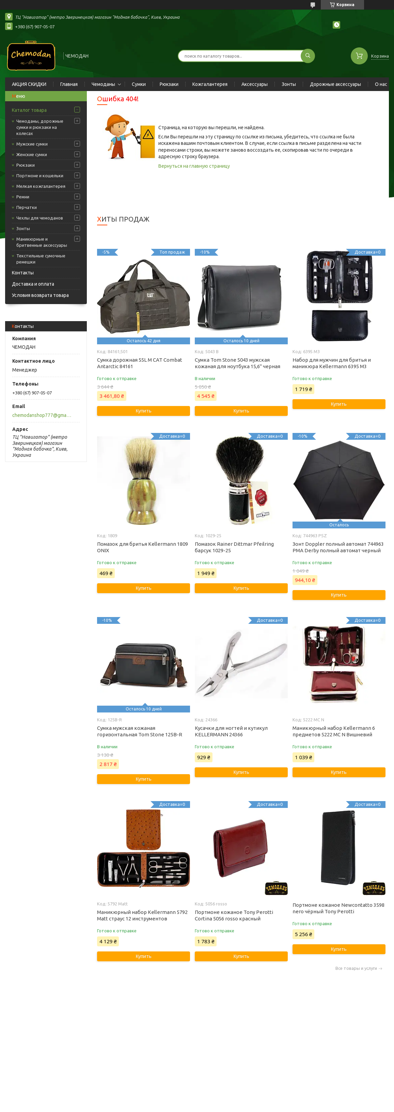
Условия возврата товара (40, 295)
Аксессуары (254, 84)
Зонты (289, 84)
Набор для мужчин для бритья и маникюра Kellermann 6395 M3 (332, 363)
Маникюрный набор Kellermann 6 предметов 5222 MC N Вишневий (334, 731)
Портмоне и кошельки (39, 175)
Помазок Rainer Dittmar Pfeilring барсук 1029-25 (234, 547)
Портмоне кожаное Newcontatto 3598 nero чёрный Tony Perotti (338, 908)
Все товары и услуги (356, 968)
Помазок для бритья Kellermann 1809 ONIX (142, 547)
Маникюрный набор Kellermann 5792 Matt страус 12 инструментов (142, 915)
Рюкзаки (169, 84)
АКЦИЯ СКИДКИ (29, 84)
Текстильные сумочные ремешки (40, 258)
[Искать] (308, 56)
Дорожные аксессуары (335, 84)
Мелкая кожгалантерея (40, 186)
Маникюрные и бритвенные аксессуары (41, 242)
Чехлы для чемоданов (39, 217)
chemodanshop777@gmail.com (42, 415)
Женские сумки (31, 154)
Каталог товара (29, 110)
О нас (381, 84)
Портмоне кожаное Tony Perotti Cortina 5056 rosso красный (234, 915)
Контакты (23, 272)
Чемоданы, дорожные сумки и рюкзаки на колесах (39, 127)
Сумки (139, 84)
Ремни (22, 196)
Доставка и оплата (33, 284)
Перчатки (26, 207)
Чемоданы (103, 84)
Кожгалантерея (209, 84)
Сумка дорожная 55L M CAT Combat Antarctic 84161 (139, 363)
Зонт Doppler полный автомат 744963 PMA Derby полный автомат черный (338, 547)
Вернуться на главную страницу (194, 166)
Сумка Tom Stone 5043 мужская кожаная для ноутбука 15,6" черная (237, 363)
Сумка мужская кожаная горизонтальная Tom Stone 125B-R (139, 731)
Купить (144, 411)
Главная (69, 84)
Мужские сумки (32, 143)
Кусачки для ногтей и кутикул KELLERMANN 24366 (231, 731)
